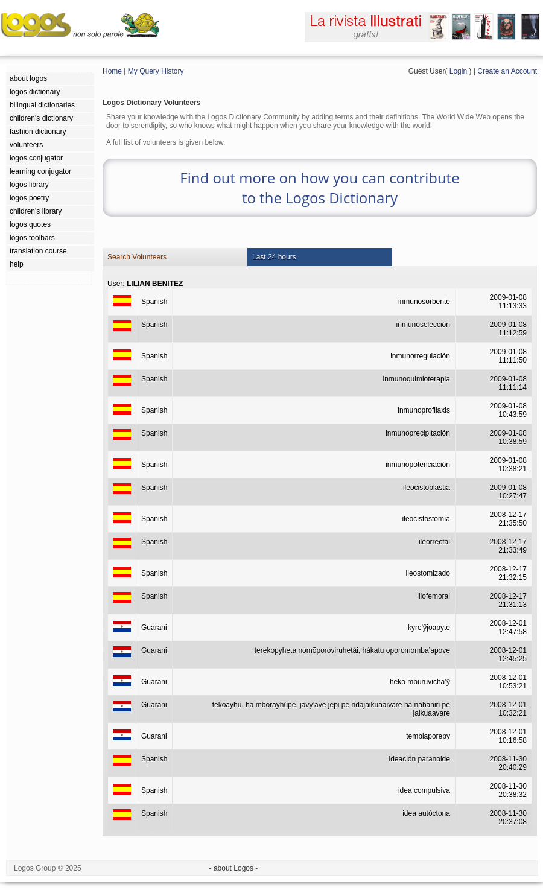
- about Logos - (233, 868)
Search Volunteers (137, 257)
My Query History (156, 71)
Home (112, 71)
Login (458, 71)
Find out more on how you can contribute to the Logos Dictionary (319, 188)
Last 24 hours (274, 257)
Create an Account (507, 71)
